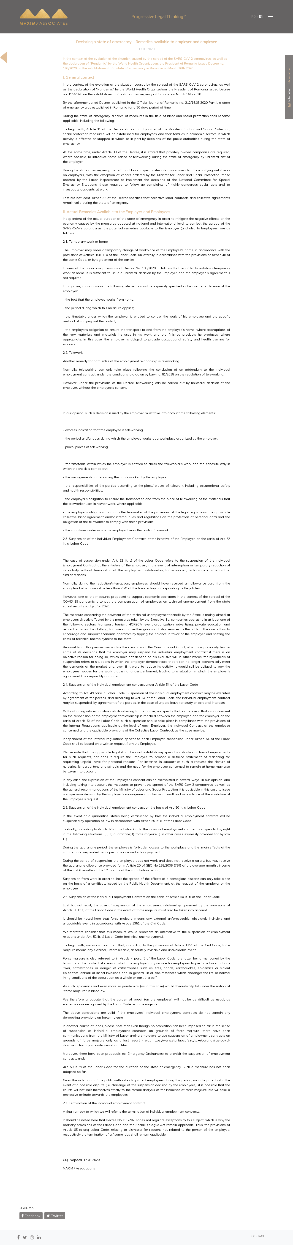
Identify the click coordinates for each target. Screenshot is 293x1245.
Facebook (31, 1215)
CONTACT (257, 1236)
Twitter (54, 1215)
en (261, 16)
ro (253, 16)
